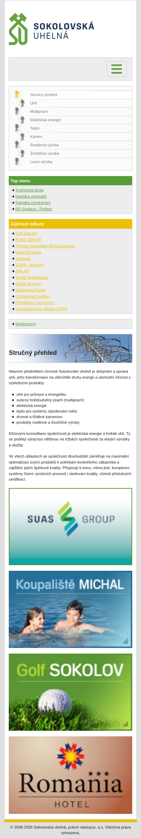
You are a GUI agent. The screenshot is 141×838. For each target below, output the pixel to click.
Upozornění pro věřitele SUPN (41, 309)
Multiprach (39, 111)
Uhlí (33, 103)
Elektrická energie (45, 120)
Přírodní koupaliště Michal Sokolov (45, 246)
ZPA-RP (22, 271)
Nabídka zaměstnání (33, 203)
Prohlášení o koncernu (34, 302)
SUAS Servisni (28, 284)
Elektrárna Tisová (30, 290)
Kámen (36, 136)
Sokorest (23, 258)
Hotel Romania (28, 252)
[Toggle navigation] (117, 69)
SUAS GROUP (28, 240)
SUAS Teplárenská (31, 277)
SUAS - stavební (29, 265)
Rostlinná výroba (44, 145)
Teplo (34, 128)
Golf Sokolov (26, 233)
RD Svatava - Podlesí (33, 209)
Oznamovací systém (33, 296)
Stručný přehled (43, 95)
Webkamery (25, 324)
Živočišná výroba (44, 153)
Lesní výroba (41, 162)
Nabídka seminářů (31, 196)
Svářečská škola (29, 190)
